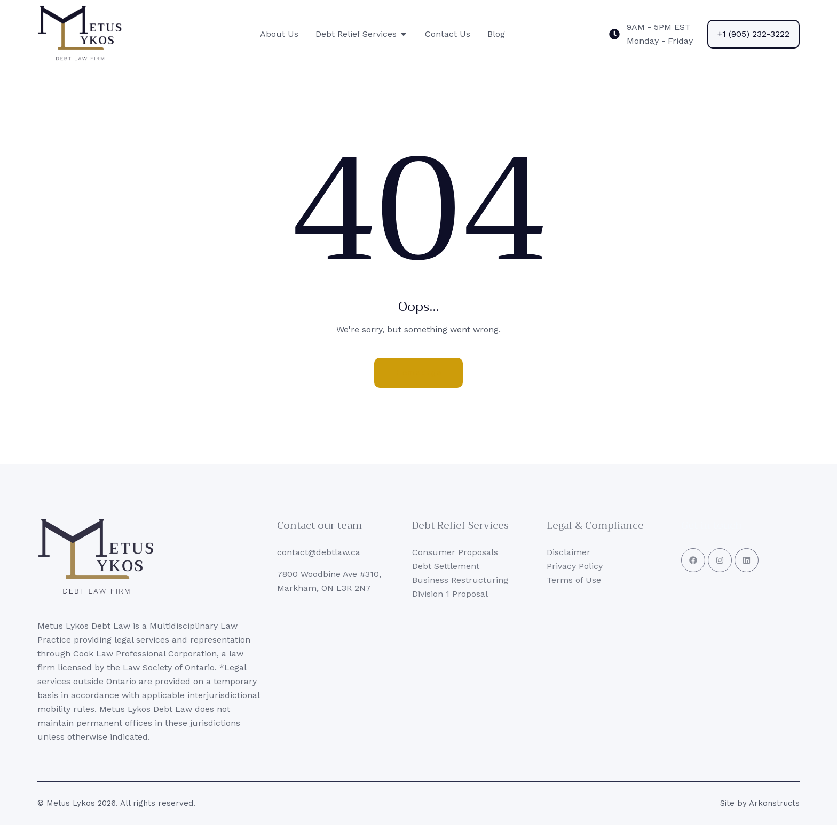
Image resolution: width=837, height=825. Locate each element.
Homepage (418, 372)
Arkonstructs (774, 803)
